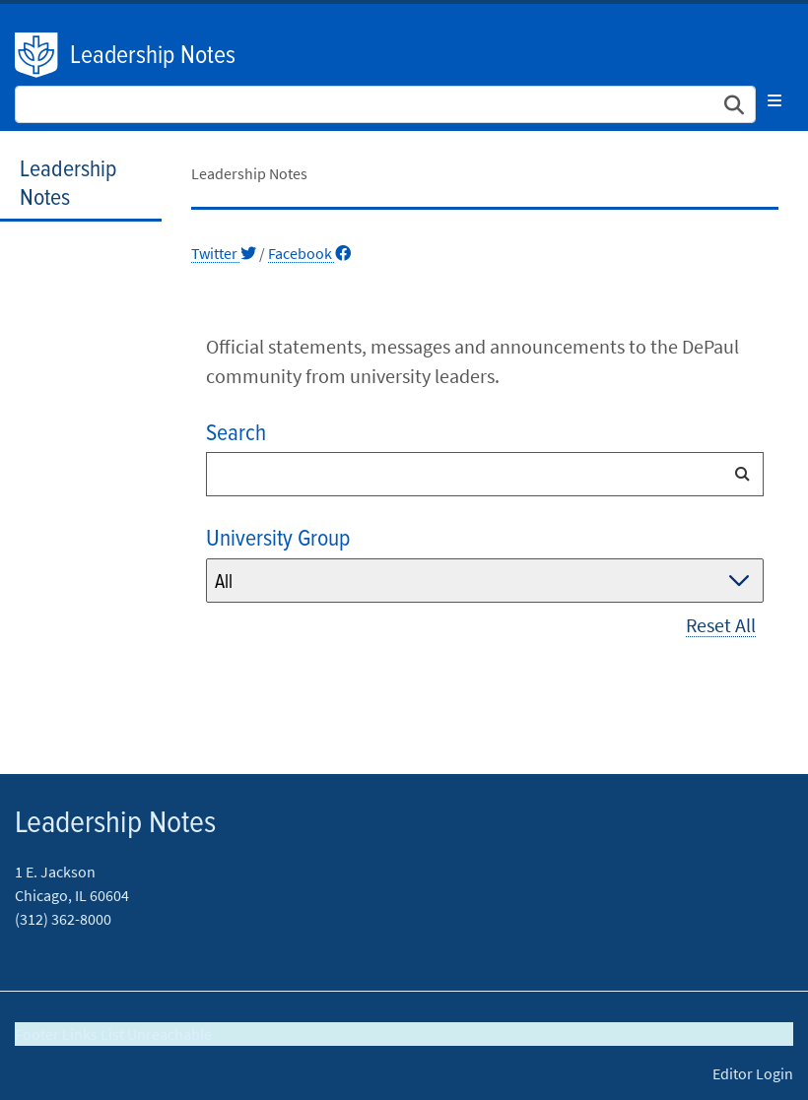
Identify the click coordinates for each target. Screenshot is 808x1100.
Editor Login (752, 1073)
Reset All (721, 625)
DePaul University (37, 55)
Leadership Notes (153, 56)
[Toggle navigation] (774, 100)
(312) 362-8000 (63, 919)
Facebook (309, 253)
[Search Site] (385, 104)
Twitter (223, 253)
